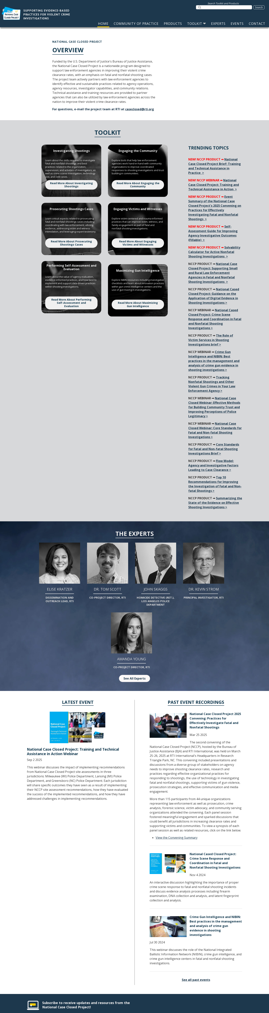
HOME (103, 23)
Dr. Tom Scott (107, 571)
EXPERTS (218, 23)
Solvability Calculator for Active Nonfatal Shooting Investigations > (214, 251)
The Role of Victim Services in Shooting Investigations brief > (210, 339)
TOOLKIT (196, 23)
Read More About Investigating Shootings (71, 184)
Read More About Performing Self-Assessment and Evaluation (71, 303)
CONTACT (257, 23)
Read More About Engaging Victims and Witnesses (138, 243)
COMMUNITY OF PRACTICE (136, 23)
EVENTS (237, 23)
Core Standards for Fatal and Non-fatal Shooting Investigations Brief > (213, 448)
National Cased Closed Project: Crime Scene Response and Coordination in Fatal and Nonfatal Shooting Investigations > (214, 319)
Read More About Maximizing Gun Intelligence (138, 304)
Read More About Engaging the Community (138, 184)
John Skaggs (155, 574)
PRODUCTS (173, 23)
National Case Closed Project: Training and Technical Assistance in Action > (213, 184)
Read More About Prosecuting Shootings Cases (71, 243)
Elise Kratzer (59, 573)
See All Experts (134, 678)
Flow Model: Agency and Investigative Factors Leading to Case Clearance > (213, 465)
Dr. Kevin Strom (203, 571)
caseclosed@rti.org (139, 109)
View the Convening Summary (176, 838)
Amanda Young (131, 640)
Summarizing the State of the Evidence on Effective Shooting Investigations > (215, 502)
